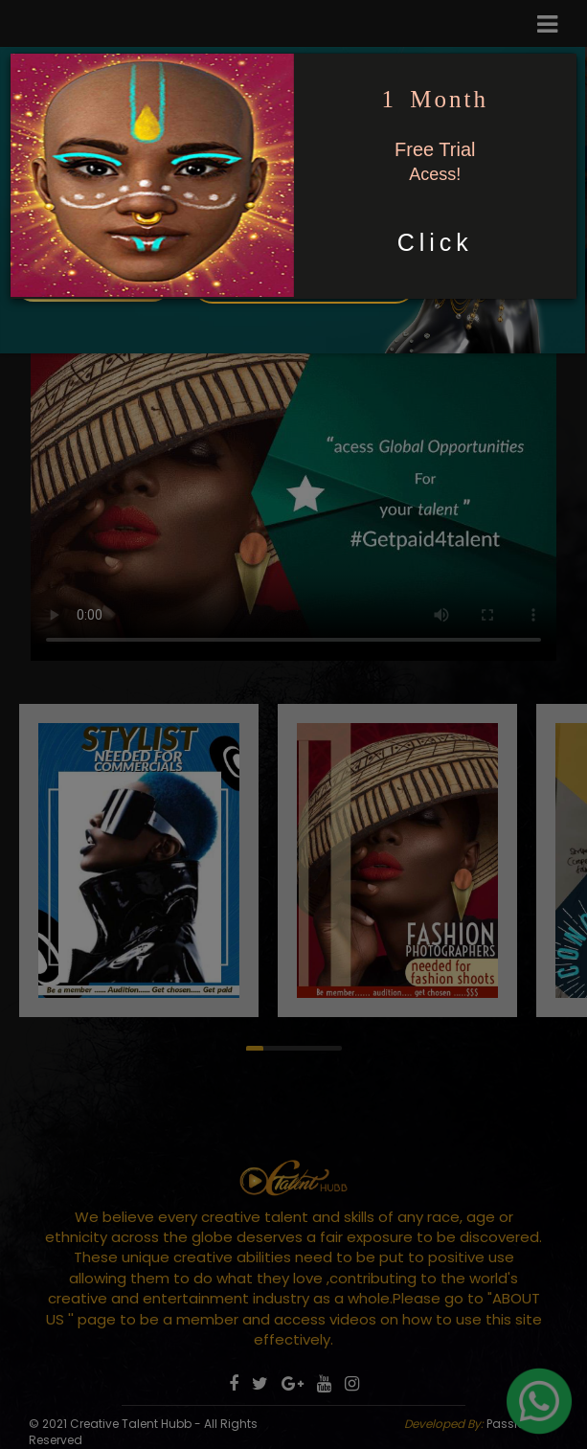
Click (435, 242)
